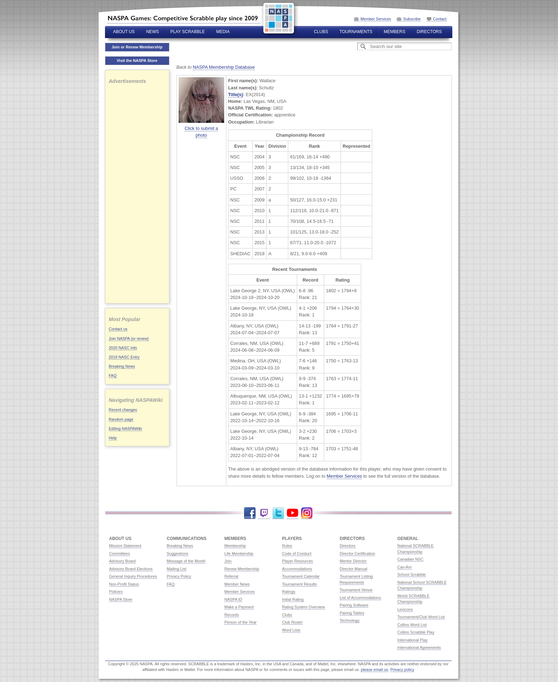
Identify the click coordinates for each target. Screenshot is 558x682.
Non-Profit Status (124, 584)
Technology (350, 620)
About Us (124, 31)
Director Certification (357, 553)
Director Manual (354, 569)
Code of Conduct (297, 553)
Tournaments (355, 31)
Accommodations (297, 569)
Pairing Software (354, 605)
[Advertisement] (137, 193)
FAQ (113, 375)
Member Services (375, 19)
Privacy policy (402, 669)
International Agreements (419, 647)
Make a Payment (239, 607)
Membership (235, 546)
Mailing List (176, 569)
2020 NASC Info (123, 348)
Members (394, 31)
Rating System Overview (303, 607)
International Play (413, 640)
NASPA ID (233, 599)
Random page (121, 419)
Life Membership (239, 553)
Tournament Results (299, 584)
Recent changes (123, 410)
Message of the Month (186, 561)
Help (113, 438)
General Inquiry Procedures (133, 576)
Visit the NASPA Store (137, 60)
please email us (374, 669)
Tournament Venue (356, 590)
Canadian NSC (410, 559)
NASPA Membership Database (224, 67)
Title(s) (235, 94)
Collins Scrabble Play (416, 632)
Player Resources (297, 561)
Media (223, 31)
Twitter (278, 513)
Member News (237, 584)
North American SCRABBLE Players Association (183, 18)
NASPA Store (120, 599)
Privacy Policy (179, 576)
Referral (231, 576)
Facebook (250, 513)
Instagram (306, 513)
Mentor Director (353, 561)
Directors (429, 31)
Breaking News (122, 366)
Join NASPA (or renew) (129, 338)
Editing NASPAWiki (125, 428)
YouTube (292, 513)
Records (232, 615)
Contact (440, 19)
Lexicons (405, 609)
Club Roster (292, 622)
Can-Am (405, 567)
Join (228, 561)
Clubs (321, 31)
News (152, 31)
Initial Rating (293, 599)
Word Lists (291, 630)
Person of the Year (241, 622)
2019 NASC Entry (124, 357)
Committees (119, 553)
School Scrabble (412, 574)
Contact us (118, 329)
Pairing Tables (352, 613)
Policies (116, 591)
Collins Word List (412, 625)
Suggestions (178, 553)
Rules (287, 546)
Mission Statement (125, 546)
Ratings (288, 591)
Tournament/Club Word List (421, 617)
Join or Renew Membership (136, 47)
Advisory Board (122, 561)
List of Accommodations (360, 598)
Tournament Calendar (301, 576)
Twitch (264, 513)
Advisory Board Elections (131, 569)
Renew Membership (242, 569)
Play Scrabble (187, 31)
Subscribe (412, 19)
